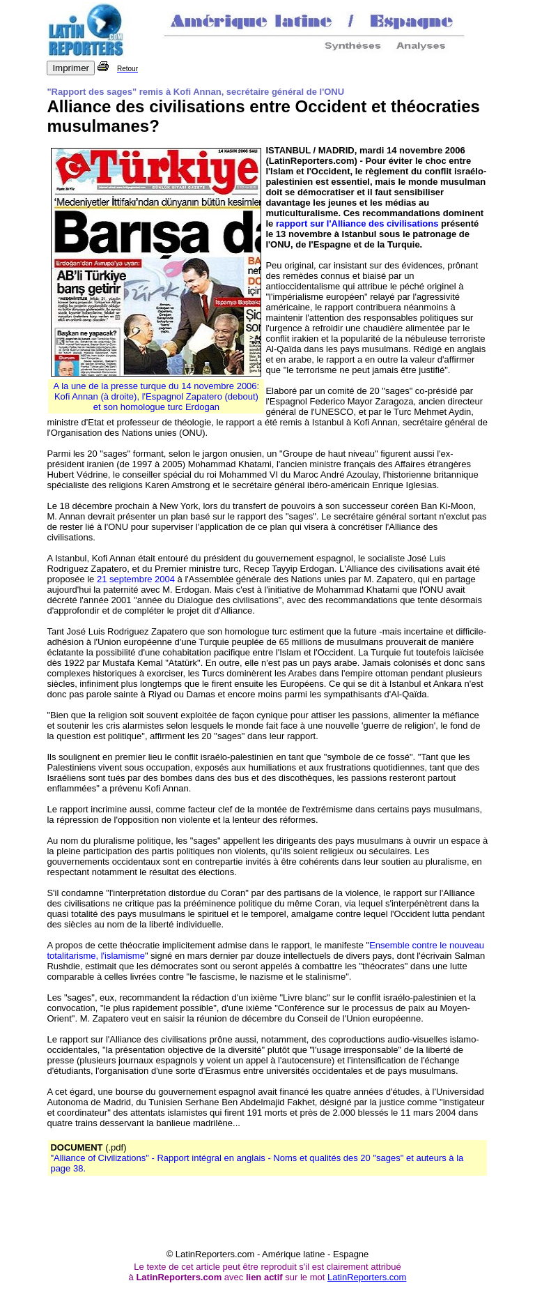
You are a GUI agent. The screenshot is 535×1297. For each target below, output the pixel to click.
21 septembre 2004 (136, 579)
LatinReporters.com (366, 1277)
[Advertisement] (267, 1217)
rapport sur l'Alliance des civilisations (357, 223)
